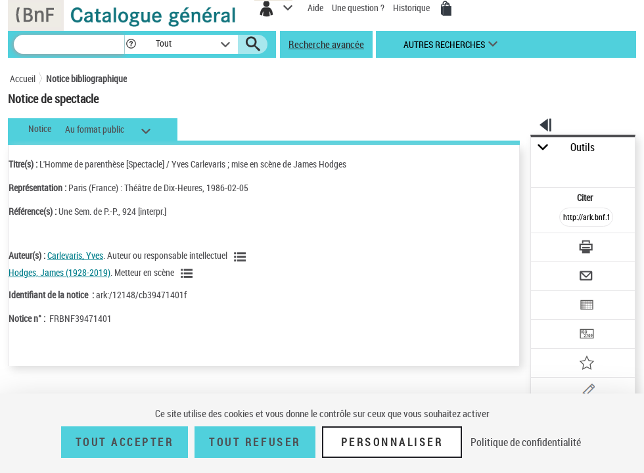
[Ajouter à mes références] (586, 364)
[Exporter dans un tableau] (586, 306)
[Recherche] (69, 44)
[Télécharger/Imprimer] (586, 248)
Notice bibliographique (86, 78)
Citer (586, 197)
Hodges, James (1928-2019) (59, 272)
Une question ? (358, 7)
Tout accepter (125, 442)
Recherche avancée (326, 44)
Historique (412, 7)
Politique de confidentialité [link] (526, 442)
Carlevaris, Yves (75, 255)
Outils (582, 147)
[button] (131, 44)
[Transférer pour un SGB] (586, 335)
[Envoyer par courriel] (586, 277)
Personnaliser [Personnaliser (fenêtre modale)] (392, 442)
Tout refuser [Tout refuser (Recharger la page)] (254, 442)
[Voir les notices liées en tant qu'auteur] (242, 257)
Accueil (22, 78)
